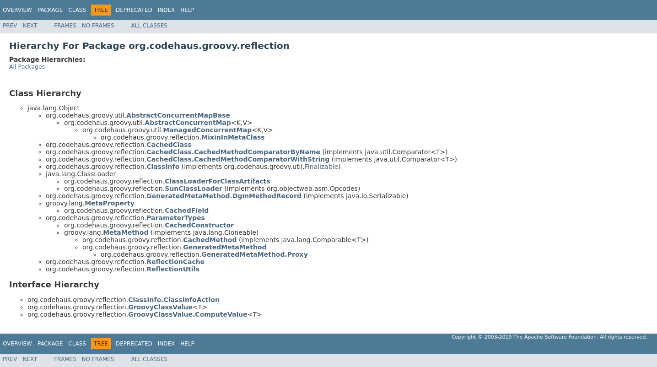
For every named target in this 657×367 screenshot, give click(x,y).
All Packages (27, 66)
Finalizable (321, 166)
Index (166, 10)
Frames (65, 25)
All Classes (149, 25)
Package (50, 10)
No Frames (98, 25)
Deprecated (134, 10)
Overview (17, 10)
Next (29, 25)
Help (187, 10)
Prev (10, 25)
